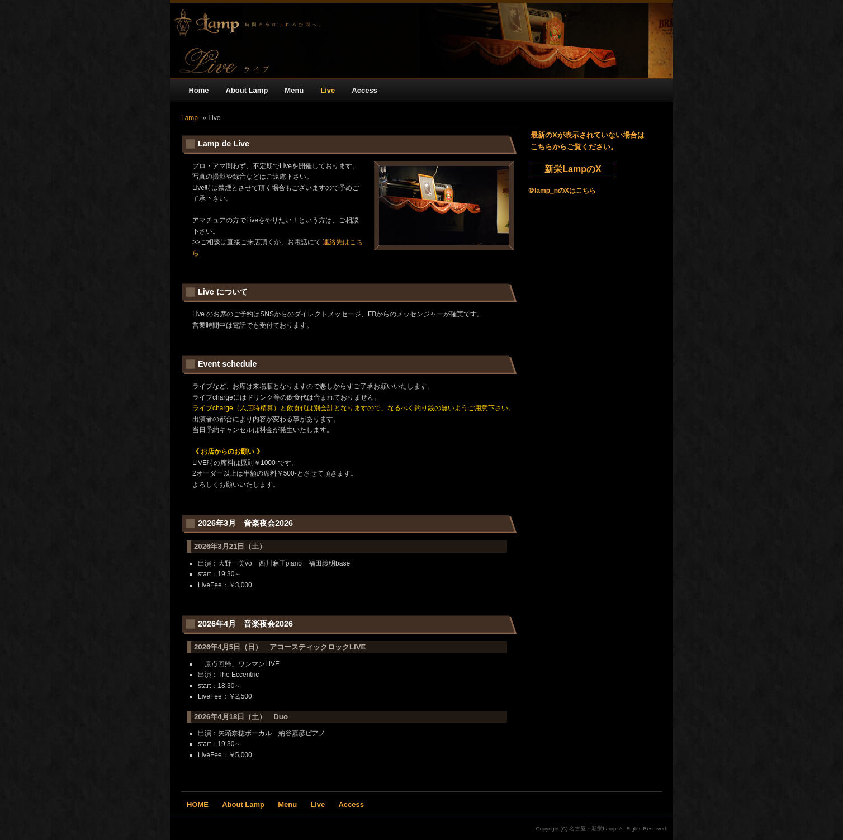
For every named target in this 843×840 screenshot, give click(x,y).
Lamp (189, 118)
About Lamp (247, 90)
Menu (294, 90)
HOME (198, 804)
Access (364, 90)
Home (198, 90)
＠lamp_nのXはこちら (562, 190)
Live (327, 90)
